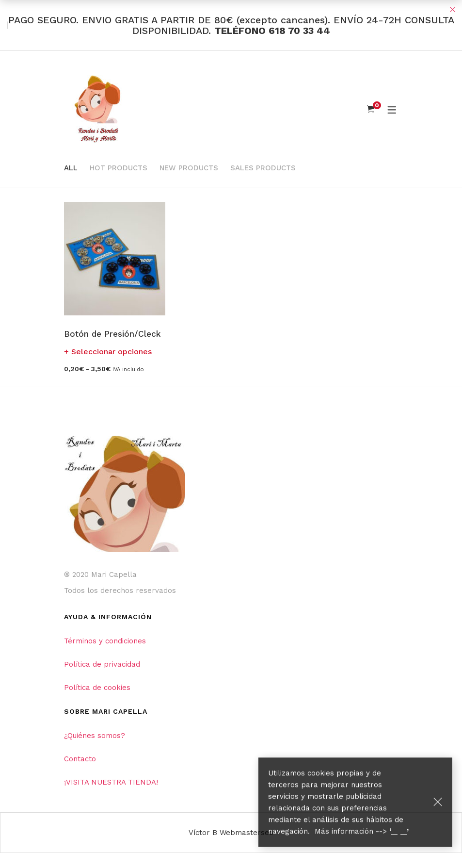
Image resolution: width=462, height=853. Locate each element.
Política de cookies (97, 687)
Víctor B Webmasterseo (231, 832)
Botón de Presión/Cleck (112, 334)
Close (452, 9)
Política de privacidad (102, 664)
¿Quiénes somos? (94, 735)
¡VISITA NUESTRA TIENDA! (111, 782)
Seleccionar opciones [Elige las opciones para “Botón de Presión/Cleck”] (111, 351)
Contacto (80, 759)
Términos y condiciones (105, 641)
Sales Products (263, 168)
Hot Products (118, 168)
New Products (188, 168)
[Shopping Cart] (370, 109)
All (71, 168)
